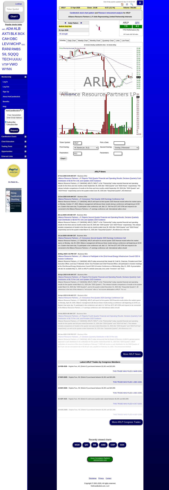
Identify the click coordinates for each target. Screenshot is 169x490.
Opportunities (14, 151)
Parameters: (64, 153)
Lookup (18, 4)
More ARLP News (132, 354)
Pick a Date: (104, 142)
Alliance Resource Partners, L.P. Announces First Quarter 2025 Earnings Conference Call (90, 298)
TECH (7, 59)
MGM (77, 445)
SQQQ (13, 54)
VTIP (5, 64)
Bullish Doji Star (65, 26)
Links (118, 41)
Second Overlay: (106, 147)
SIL (4, 54)
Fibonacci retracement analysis (110, 13)
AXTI (6, 34)
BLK (14, 34)
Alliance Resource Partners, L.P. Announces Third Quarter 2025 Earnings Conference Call (91, 199)
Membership (14, 77)
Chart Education (14, 142)
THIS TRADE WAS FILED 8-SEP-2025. (127, 415)
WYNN (7, 69)
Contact (108, 478)
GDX (122, 445)
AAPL (4, 29)
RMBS (15, 49)
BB (95, 445)
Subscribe (10, 122)
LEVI (6, 44)
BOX (21, 34)
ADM (9, 28)
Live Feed (125, 41)
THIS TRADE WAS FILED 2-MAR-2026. (127, 371)
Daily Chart (72, 41)
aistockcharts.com (100, 459)
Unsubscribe (11, 124)
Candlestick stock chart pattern (82, 13)
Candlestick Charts (14, 137)
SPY (137, 23)
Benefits (6, 102)
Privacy (101, 478)
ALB (17, 28)
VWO (13, 64)
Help (4, 107)
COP (113, 445)
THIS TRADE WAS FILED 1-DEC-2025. (127, 382)
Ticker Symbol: (65, 142)
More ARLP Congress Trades (126, 422)
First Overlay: (64, 147)
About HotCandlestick (11, 97)
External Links (14, 156)
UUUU (16, 59)
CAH (6, 39)
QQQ (23, 44)
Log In (5, 82)
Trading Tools (14, 146)
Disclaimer (93, 478)
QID (86, 445)
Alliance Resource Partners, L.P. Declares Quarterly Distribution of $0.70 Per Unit (87, 337)
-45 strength (63, 34)
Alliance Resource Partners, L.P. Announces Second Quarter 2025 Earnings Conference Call (92, 238)
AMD (103, 445)
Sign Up (6, 92)
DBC (13, 39)
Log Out (6, 87)
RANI (6, 49)
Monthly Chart (95, 41)
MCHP (15, 44)
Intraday (63, 40)
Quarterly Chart (108, 41)
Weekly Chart (83, 41)
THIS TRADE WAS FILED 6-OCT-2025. (127, 404)
